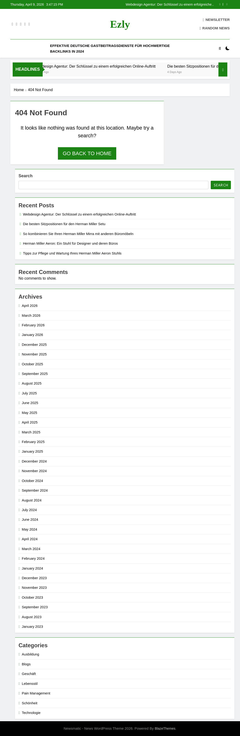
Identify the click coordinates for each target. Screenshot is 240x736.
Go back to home (87, 153)
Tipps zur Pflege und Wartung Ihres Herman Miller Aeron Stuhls (72, 253)
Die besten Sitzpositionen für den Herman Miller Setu (64, 224)
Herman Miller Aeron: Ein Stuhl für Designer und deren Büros (70, 243)
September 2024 (35, 490)
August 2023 (31, 617)
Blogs (26, 664)
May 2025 (29, 413)
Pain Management (36, 693)
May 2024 (29, 529)
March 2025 (31, 432)
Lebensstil (30, 684)
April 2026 (30, 306)
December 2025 (34, 345)
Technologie (31, 713)
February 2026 (33, 325)
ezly (120, 24)
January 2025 (32, 451)
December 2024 (34, 461)
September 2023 (35, 607)
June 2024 (30, 519)
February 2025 (33, 442)
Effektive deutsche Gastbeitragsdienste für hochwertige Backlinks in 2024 (110, 48)
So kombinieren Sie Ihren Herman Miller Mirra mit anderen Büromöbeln (78, 234)
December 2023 (34, 578)
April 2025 (30, 422)
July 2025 (29, 393)
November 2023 (34, 588)
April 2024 (30, 539)
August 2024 (31, 500)
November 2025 (34, 354)
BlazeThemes (165, 728)
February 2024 (33, 558)
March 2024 (31, 549)
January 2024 (32, 568)
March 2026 (31, 315)
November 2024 (34, 471)
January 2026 (32, 335)
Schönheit (30, 703)
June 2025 (30, 403)
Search (26, 175)
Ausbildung (30, 654)
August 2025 (31, 383)
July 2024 (29, 510)
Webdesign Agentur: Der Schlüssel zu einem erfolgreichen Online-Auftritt (170, 4)
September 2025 (35, 374)
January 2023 (32, 626)
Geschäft (29, 674)
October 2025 (32, 364)
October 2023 (32, 597)
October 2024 (32, 481)
